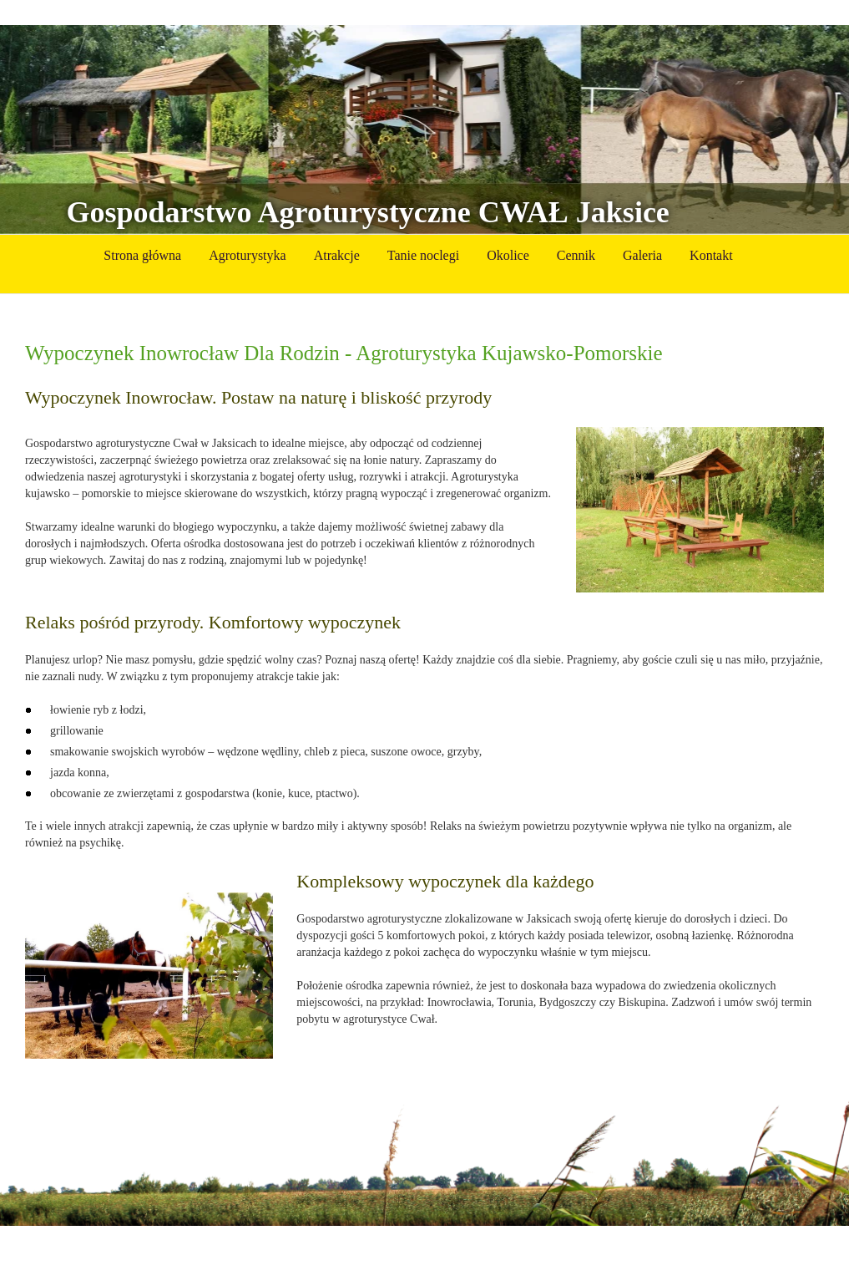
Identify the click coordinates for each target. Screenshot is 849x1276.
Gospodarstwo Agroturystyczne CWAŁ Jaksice (368, 212)
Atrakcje (337, 255)
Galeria (642, 255)
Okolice (508, 255)
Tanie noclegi (423, 255)
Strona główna (142, 255)
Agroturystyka (247, 255)
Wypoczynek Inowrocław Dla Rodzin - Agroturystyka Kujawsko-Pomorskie (344, 353)
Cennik (576, 255)
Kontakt (711, 255)
